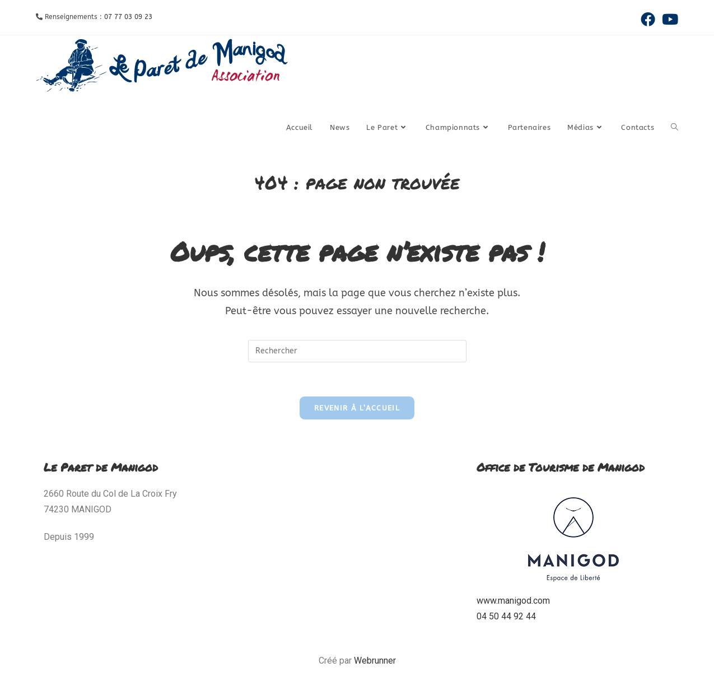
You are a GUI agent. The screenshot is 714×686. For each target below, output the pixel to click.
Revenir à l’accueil (357, 408)
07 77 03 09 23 (128, 17)
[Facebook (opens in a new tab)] (648, 19)
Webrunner (375, 660)
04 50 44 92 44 (506, 616)
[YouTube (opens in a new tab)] (668, 19)
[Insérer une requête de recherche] (357, 351)
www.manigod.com (513, 600)
